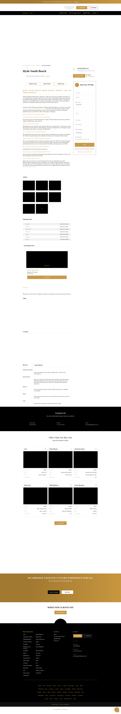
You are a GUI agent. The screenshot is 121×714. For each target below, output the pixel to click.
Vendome (25, 664)
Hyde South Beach (27, 666)
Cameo (37, 659)
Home (55, 635)
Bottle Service (33, 85)
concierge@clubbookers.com (91, 426)
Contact (94, 13)
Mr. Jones (38, 654)
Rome (46, 696)
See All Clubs (60, 524)
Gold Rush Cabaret (80, 450)
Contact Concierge (53, 593)
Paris (82, 693)
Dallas (77, 687)
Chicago (64, 687)
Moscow (59, 693)
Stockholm (80, 696)
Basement (25, 669)
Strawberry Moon (27, 643)
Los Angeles (68, 690)
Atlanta (40, 687)
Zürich (74, 700)
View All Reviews (60, 613)
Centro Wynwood (79, 486)
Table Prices (61, 85)
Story (37, 661)
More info (76, 1)
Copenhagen (71, 687)
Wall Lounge (26, 661)
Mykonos (65, 693)
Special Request (78, 138)
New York (71, 693)
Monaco (54, 693)
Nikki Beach (26, 657)
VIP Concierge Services (73, 13)
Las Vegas (51, 690)
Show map (47, 77)
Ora (24, 671)
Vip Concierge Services (59, 637)
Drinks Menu (47, 85)
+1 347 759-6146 (90, 77)
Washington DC (68, 700)
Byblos (37, 666)
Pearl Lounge (39, 669)
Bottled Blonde (53, 450)
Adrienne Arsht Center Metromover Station (34, 110)
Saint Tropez (53, 696)
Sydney (46, 700)
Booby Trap (27, 486)
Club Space (38, 674)
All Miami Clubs (60, 13)
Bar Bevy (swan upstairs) (27, 648)
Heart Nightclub (40, 648)
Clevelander (26, 676)
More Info (67, 593)
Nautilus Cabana (40, 671)
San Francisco (60, 696)
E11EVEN (25, 652)
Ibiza (46, 690)
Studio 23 (38, 657)
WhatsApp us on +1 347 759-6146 (84, 152)
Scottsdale (67, 696)
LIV (36, 664)
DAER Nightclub (53, 486)
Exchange (25, 645)
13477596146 (32, 426)
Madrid (74, 690)
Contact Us (56, 642)
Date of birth (78, 103)
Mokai (24, 654)
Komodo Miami (39, 652)
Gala (25, 450)
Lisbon (56, 690)
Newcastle (77, 693)
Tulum (61, 700)
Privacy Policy (55, 705)
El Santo (38, 645)
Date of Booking (78, 130)
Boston (54, 687)
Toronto (56, 700)
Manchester (80, 690)
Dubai (81, 687)
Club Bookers (26, 66)
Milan (49, 693)
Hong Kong (41, 690)
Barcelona (48, 687)
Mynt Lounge (26, 674)
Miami (31, 13)
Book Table (47, 278)
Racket (37, 643)
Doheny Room (26, 659)
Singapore (74, 696)
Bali (44, 687)
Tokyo (51, 700)
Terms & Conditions (64, 705)
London (61, 690)
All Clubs (38, 66)
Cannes (59, 687)
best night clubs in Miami (29, 168)
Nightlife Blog (85, 13)
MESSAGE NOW (79, 77)
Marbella (39, 693)
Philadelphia (41, 696)
